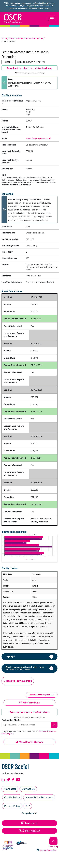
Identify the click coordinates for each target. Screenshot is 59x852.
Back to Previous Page (18, 680)
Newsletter (10, 788)
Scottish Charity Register (42, 694)
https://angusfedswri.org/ (38, 138)
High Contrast (29, 823)
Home (4, 38)
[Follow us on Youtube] (18, 779)
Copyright (10, 656)
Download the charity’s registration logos (29, 712)
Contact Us (28, 788)
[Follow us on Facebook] (13, 779)
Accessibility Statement (39, 797)
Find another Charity (11, 720)
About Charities (16, 38)
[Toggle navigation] (51, 18)
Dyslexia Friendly (29, 830)
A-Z (28, 806)
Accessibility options (48, 850)
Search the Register (34, 38)
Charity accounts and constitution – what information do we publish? (25, 668)
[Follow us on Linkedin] (3, 779)
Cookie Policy (12, 797)
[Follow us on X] (8, 779)
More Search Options (29, 742)
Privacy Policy (12, 806)
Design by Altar (29, 813)
